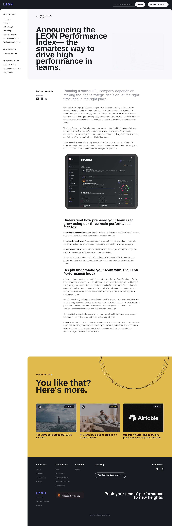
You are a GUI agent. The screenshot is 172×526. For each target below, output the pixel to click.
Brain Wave (60, 473)
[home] (7, 4)
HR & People (8, 27)
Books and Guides (63, 481)
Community (60, 485)
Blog (57, 469)
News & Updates (10, 34)
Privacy (39, 505)
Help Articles (8, 72)
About (77, 469)
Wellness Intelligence (11, 42)
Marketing (7, 31)
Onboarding (41, 477)
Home (38, 469)
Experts (6, 23)
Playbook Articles (10, 53)
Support (39, 497)
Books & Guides (9, 65)
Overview (40, 473)
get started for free (158, 4)
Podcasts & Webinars (11, 69)
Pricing (39, 481)
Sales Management (11, 38)
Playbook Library (62, 477)
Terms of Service (42, 501)
